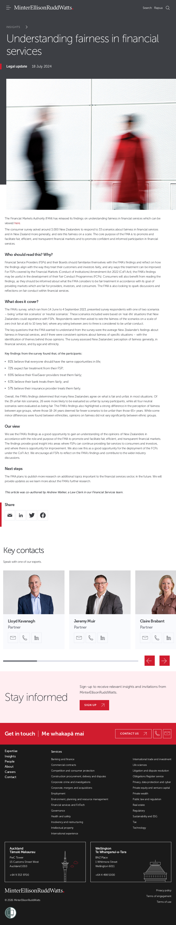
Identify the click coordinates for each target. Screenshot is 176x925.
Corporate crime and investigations (70, 782)
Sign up (94, 705)
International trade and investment (152, 759)
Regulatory (139, 810)
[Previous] (150, 661)
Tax (134, 822)
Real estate (139, 804)
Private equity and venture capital (151, 787)
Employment (58, 793)
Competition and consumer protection (73, 770)
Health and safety (61, 816)
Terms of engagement (158, 896)
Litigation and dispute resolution (151, 770)
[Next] (164, 661)
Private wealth (140, 793)
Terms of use (164, 901)
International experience (64, 833)
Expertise (11, 751)
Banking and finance (62, 759)
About (9, 766)
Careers (10, 772)
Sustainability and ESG (145, 816)
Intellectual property (62, 827)
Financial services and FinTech (68, 804)
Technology (139, 827)
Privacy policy (163, 890)
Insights (19, 27)
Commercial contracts (63, 764)
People (10, 761)
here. (17, 223)
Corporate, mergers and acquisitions (71, 787)
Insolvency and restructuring (67, 822)
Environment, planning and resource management (79, 799)
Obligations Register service (148, 776)
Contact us (133, 733)
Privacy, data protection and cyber (152, 782)
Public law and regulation (147, 799)
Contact (10, 777)
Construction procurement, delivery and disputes (78, 776)
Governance (58, 810)
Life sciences (140, 764)
